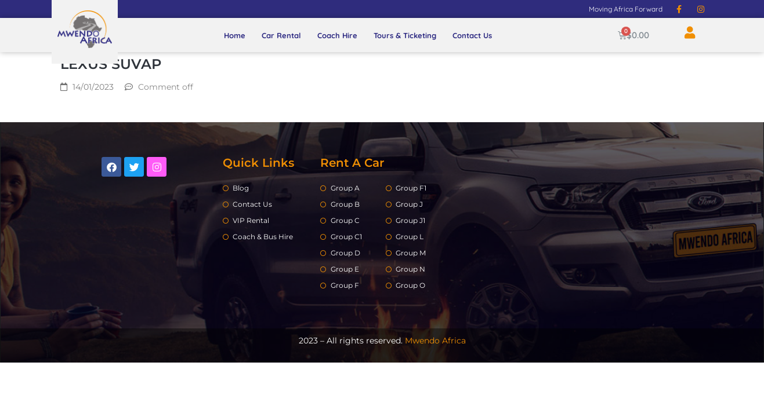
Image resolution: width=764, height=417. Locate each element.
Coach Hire (337, 35)
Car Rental (281, 35)
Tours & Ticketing (405, 35)
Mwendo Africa (435, 340)
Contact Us (472, 35)
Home (234, 35)
